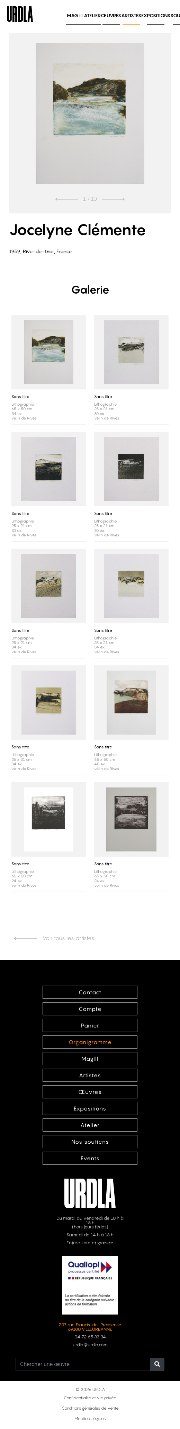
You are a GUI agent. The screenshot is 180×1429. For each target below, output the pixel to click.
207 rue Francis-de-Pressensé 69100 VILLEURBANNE (90, 1327)
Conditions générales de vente (90, 1408)
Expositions (155, 15)
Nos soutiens (90, 1141)
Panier (90, 1025)
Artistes (131, 15)
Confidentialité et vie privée (90, 1397)
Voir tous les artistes (54, 937)
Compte (90, 1008)
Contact (90, 992)
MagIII (90, 1058)
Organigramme (90, 1042)
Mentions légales (90, 1418)
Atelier (92, 15)
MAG (75, 15)
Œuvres (111, 15)
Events (90, 1158)
